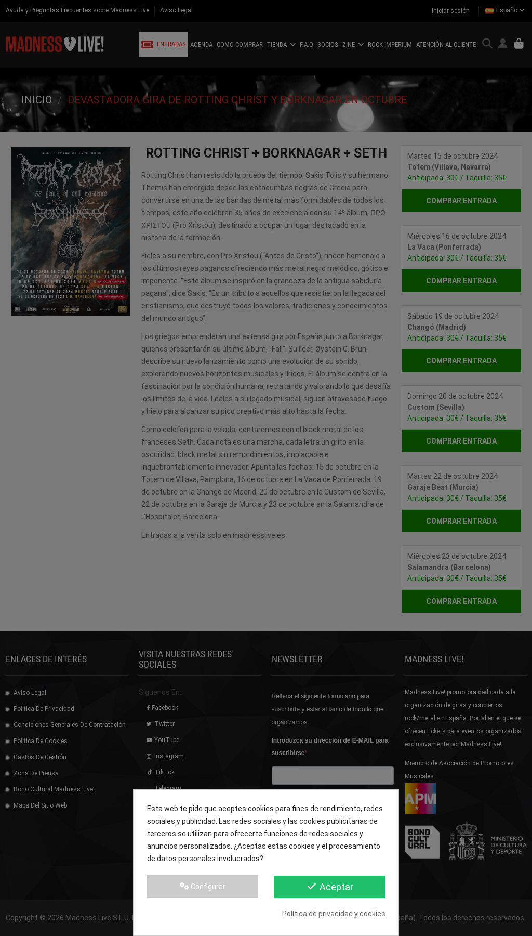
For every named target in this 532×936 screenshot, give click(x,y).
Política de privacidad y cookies (333, 913)
